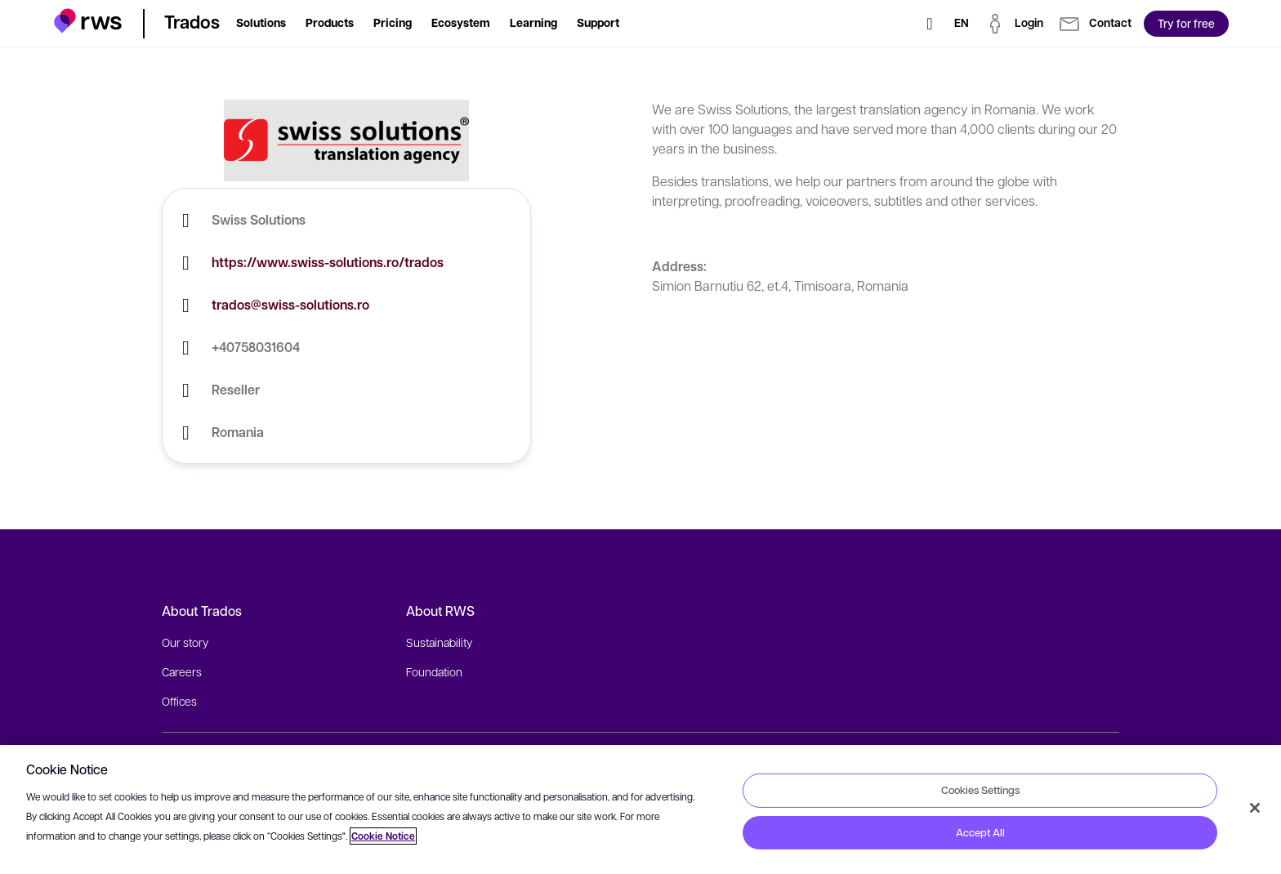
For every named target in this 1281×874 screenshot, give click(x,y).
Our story (185, 642)
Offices (179, 700)
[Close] (1255, 808)
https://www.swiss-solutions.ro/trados (328, 262)
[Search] (929, 23)
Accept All (980, 832)
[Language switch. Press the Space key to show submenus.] (961, 23)
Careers (182, 671)
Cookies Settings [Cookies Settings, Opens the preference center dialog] (980, 790)
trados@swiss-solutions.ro (290, 305)
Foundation (434, 671)
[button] (87, 21)
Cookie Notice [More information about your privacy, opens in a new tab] (383, 836)
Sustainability (439, 642)
